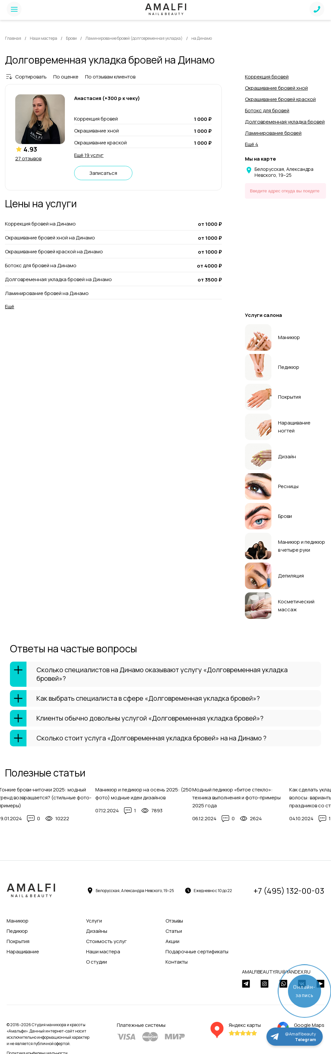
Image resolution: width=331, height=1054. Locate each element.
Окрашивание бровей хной (276, 87)
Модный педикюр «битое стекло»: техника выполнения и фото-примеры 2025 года (236, 797)
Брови (71, 38)
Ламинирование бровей (273, 132)
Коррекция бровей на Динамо (40, 224)
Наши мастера (43, 38)
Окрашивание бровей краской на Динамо (54, 251)
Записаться (103, 173)
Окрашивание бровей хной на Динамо (50, 237)
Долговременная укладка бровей (285, 121)
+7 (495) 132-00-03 (289, 890)
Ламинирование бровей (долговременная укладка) (134, 38)
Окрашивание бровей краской (280, 99)
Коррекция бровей (267, 76)
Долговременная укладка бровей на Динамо (58, 279)
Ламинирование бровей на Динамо (47, 293)
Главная (13, 38)
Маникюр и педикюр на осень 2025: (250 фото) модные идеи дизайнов (143, 793)
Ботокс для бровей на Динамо (40, 265)
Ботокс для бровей (267, 110)
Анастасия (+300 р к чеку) (107, 98)
